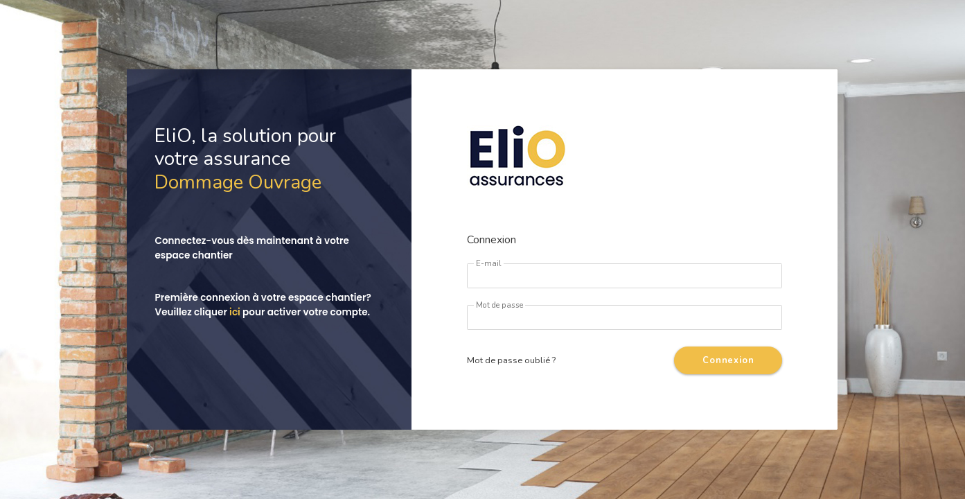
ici (234, 312)
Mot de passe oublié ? (511, 360)
